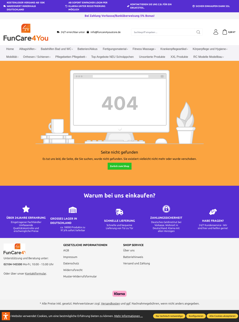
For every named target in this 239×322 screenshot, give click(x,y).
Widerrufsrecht (73, 270)
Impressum (70, 256)
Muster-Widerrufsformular (80, 276)
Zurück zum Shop (119, 166)
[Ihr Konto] (216, 32)
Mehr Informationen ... (128, 316)
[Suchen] (198, 32)
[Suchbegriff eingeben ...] (163, 32)
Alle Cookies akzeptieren (222, 316)
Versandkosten (110, 303)
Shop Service (133, 245)
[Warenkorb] (228, 32)
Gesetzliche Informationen (85, 245)
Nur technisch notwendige (169, 316)
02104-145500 (13, 264)
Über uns (129, 250)
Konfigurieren (196, 316)
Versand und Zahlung (136, 263)
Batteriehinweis (133, 256)
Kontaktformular (35, 273)
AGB (66, 250)
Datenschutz (71, 263)
